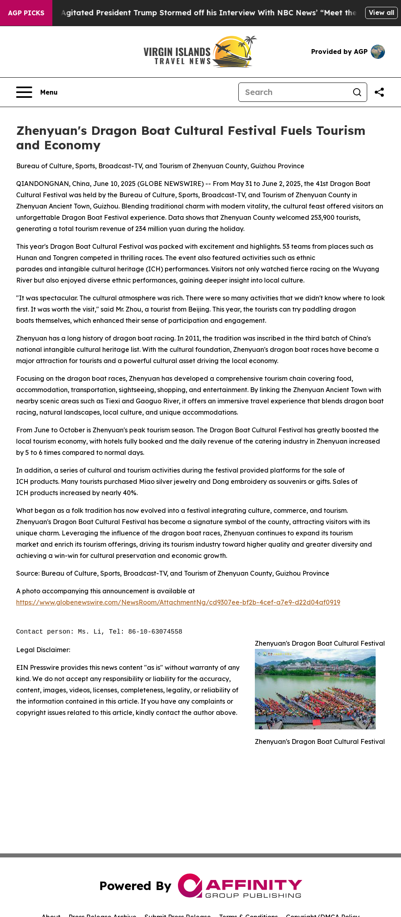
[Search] (293, 92)
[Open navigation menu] (37, 92)
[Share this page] (379, 92)
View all (381, 12)
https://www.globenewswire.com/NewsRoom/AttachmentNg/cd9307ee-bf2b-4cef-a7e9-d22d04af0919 (178, 602)
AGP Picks (26, 13)
